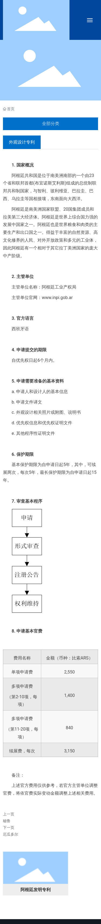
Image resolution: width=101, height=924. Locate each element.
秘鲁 (7, 821)
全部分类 (50, 123)
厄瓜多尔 (10, 834)
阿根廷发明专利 (35, 889)
